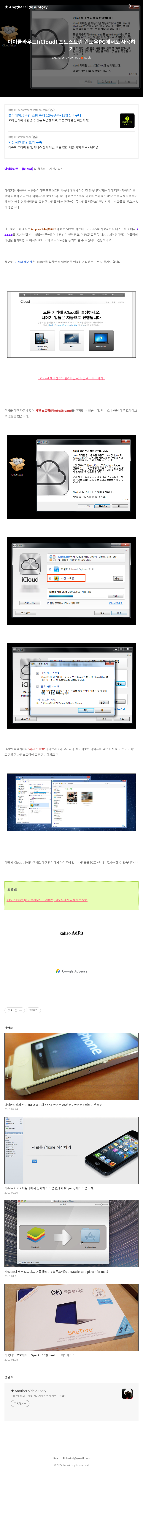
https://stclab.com (19, 136)
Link (55, 1458)
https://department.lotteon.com (28, 109)
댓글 (8, 1377)
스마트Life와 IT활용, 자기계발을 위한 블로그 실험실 (38, 1396)
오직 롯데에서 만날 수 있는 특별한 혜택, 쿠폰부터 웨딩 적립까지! (48, 120)
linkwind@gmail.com (76, 1458)
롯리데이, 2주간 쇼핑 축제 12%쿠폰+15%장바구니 (44, 115)
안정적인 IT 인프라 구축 (25, 142)
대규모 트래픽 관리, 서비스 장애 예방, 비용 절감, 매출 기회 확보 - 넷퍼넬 (53, 147)
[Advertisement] (71, 971)
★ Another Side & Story (23, 6)
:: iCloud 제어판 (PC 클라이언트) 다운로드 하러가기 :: (71, 378)
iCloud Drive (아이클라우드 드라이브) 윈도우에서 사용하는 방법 (47, 900)
